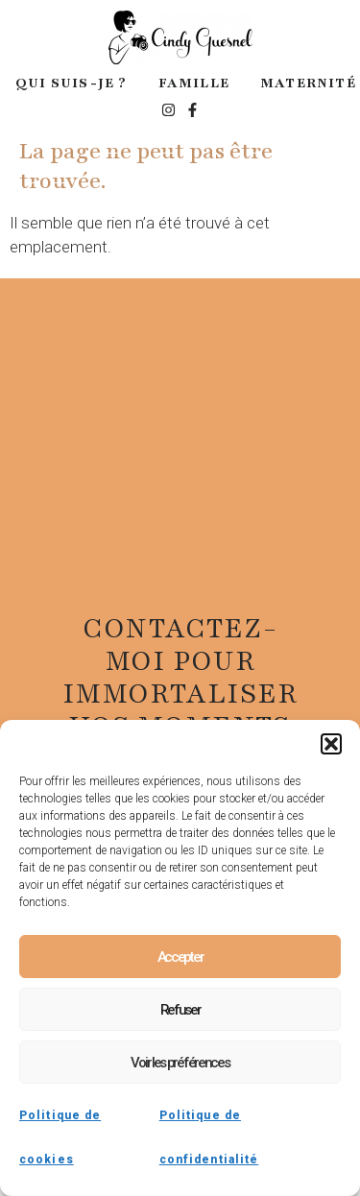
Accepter (180, 957)
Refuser (180, 1009)
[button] (331, 743)
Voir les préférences (179, 1062)
